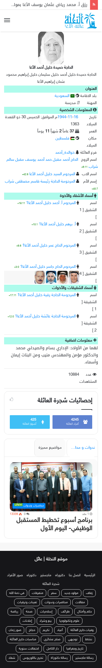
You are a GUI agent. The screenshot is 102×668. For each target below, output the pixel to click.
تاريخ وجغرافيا (75, 649)
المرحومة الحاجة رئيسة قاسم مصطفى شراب (40, 181)
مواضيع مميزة (50, 447)
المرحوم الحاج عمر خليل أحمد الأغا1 (49, 245)
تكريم (46, 630)
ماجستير (45, 575)
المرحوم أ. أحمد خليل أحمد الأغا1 (51, 203)
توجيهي (73, 639)
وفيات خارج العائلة (82, 630)
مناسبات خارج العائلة (23, 639)
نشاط (88, 639)
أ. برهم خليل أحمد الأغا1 (57, 224)
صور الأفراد (15, 575)
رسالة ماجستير (84, 658)
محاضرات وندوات (56, 602)
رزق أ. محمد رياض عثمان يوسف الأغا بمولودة (47, 4)
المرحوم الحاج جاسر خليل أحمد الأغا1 (48, 267)
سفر (54, 593)
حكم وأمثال (84, 612)
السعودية (65, 96)
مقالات (80, 602)
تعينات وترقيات (27, 602)
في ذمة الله (16, 593)
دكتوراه (60, 575)
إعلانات (27, 621)
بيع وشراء (46, 621)
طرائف (65, 612)
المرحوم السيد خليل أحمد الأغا (52, 174)
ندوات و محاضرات (81, 447)
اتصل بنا (75, 575)
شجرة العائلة (51, 584)
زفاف (89, 593)
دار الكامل (53, 649)
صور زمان (15, 630)
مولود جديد (71, 593)
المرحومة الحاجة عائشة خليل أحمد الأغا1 (45, 316)
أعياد (60, 630)
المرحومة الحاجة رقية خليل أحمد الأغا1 (46, 295)
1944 (61, 117)
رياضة (14, 612)
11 (70, 117)
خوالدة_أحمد (65, 152)
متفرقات (37, 593)
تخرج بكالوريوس (33, 658)
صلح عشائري (52, 639)
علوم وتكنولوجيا (69, 621)
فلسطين (65, 138)
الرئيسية (89, 575)
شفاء (12, 658)
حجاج (32, 630)
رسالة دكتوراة (59, 658)
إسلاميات (46, 612)
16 (76, 117)
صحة (29, 612)
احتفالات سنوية (29, 649)
